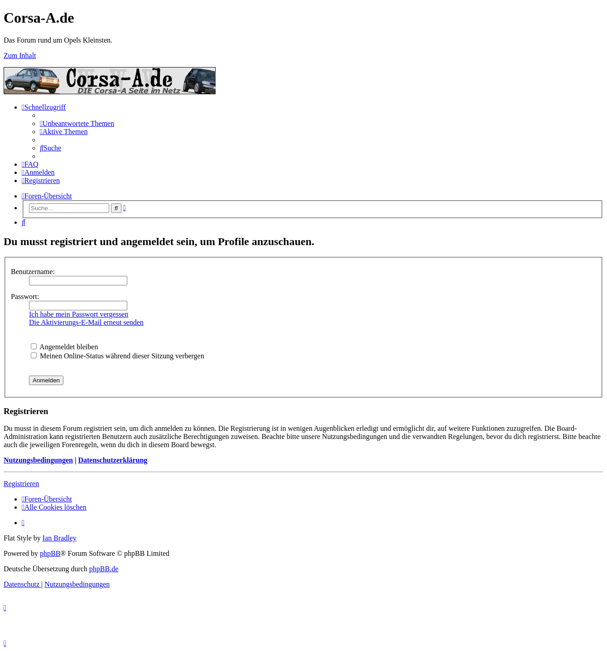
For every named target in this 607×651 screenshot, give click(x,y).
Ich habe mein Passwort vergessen (78, 314)
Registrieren (21, 483)
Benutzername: (33, 271)
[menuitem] (77, 123)
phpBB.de (103, 569)
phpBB (50, 553)
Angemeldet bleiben (64, 347)
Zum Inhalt (20, 55)
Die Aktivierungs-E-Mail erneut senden (86, 322)
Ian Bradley (60, 538)
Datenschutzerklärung (112, 460)
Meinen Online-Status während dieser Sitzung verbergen (117, 356)
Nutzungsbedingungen (38, 460)
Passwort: (25, 296)
